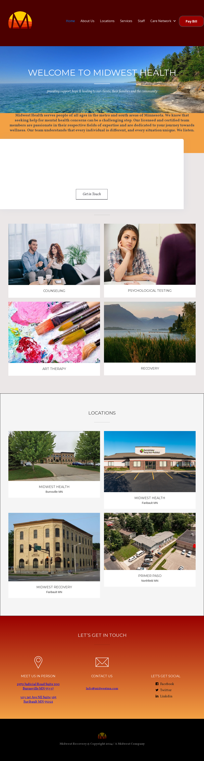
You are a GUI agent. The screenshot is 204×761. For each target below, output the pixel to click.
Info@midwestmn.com (102, 689)
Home (70, 21)
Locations (107, 21)
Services (126, 21)
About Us (87, 21)
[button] (163, 21)
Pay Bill (191, 21)
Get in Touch (92, 194)
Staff (141, 21)
